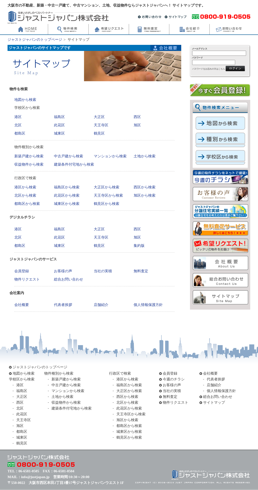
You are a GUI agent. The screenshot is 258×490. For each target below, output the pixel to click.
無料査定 (141, 271)
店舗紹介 (101, 305)
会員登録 (21, 271)
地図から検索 (25, 100)
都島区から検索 (27, 204)
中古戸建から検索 (68, 156)
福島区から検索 (66, 187)
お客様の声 (63, 271)
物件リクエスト (27, 279)
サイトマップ (214, 402)
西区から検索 (144, 187)
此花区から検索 (66, 195)
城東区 (59, 133)
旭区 (137, 125)
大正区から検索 (106, 187)
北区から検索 (25, 195)
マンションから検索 (110, 156)
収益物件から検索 (28, 164)
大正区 (99, 117)
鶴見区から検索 (106, 204)
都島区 (19, 133)
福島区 (59, 117)
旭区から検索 (144, 195)
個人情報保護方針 (148, 305)
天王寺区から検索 (108, 195)
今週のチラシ (174, 379)
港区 (18, 117)
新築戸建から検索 (28, 156)
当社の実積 (103, 271)
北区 (18, 125)
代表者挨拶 (63, 305)
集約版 (139, 246)
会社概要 (21, 305)
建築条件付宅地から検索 (74, 164)
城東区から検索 (66, 204)
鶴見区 (99, 133)
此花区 (59, 125)
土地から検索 (144, 156)
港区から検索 (25, 187)
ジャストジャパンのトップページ (35, 39)
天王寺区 (101, 125)
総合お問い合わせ (68, 279)
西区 (137, 117)
